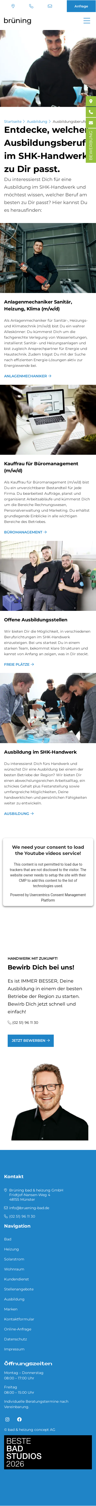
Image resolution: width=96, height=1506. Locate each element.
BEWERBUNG (90, 145)
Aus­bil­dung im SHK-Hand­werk (40, 752)
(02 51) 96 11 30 (31, 6)
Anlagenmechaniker (25, 376)
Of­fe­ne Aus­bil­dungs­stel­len (35, 620)
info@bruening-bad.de (50, 6)
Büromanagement (23, 532)
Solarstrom (14, 1259)
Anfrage (81, 6)
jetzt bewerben (28, 1040)
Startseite (13, 121)
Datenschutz (15, 1339)
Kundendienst (16, 1279)
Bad (7, 1239)
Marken (10, 1309)
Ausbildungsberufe (70, 121)
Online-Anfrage (17, 1329)
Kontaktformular (19, 1319)
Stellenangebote (19, 1289)
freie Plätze (16, 664)
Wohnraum (14, 1269)
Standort (13, 6)
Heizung (11, 1249)
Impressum (14, 1349)
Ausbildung (37, 121)
